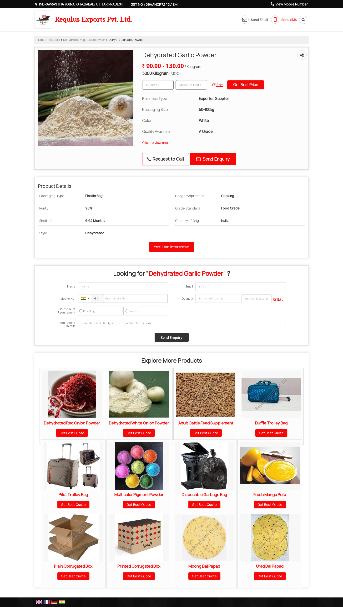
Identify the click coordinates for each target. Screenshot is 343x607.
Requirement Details (66, 324)
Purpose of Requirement (66, 311)
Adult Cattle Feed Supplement (205, 423)
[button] (292, 4)
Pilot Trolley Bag (73, 494)
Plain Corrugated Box (73, 566)
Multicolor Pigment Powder (138, 494)
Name (71, 286)
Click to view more (156, 142)
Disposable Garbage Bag (204, 494)
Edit (217, 85)
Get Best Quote (72, 433)
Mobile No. (68, 299)
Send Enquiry (213, 159)
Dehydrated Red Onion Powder (72, 423)
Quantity (187, 299)
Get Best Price (245, 84)
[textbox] (191, 85)
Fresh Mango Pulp (269, 494)
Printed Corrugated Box (138, 566)
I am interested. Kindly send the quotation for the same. (182, 324)
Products (54, 40)
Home (40, 40)
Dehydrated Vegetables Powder (84, 40)
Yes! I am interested (171, 247)
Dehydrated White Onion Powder (139, 423)
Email (189, 286)
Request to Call (165, 159)
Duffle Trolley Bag (271, 423)
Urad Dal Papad (269, 566)
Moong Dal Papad (204, 566)
